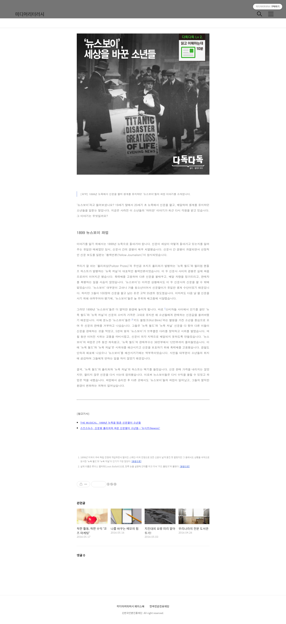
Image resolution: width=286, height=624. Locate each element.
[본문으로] (136, 461)
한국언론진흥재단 (159, 606)
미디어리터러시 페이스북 (130, 606)
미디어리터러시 (29, 14)
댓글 (81, 555)
